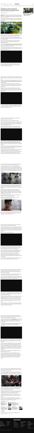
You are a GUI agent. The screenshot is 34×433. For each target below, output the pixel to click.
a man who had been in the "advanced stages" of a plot (13, 44)
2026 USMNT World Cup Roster (3, 425)
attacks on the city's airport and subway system (14, 16)
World (1, 7)
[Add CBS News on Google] (4, 13)
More (7, 401)
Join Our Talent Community (29, 425)
